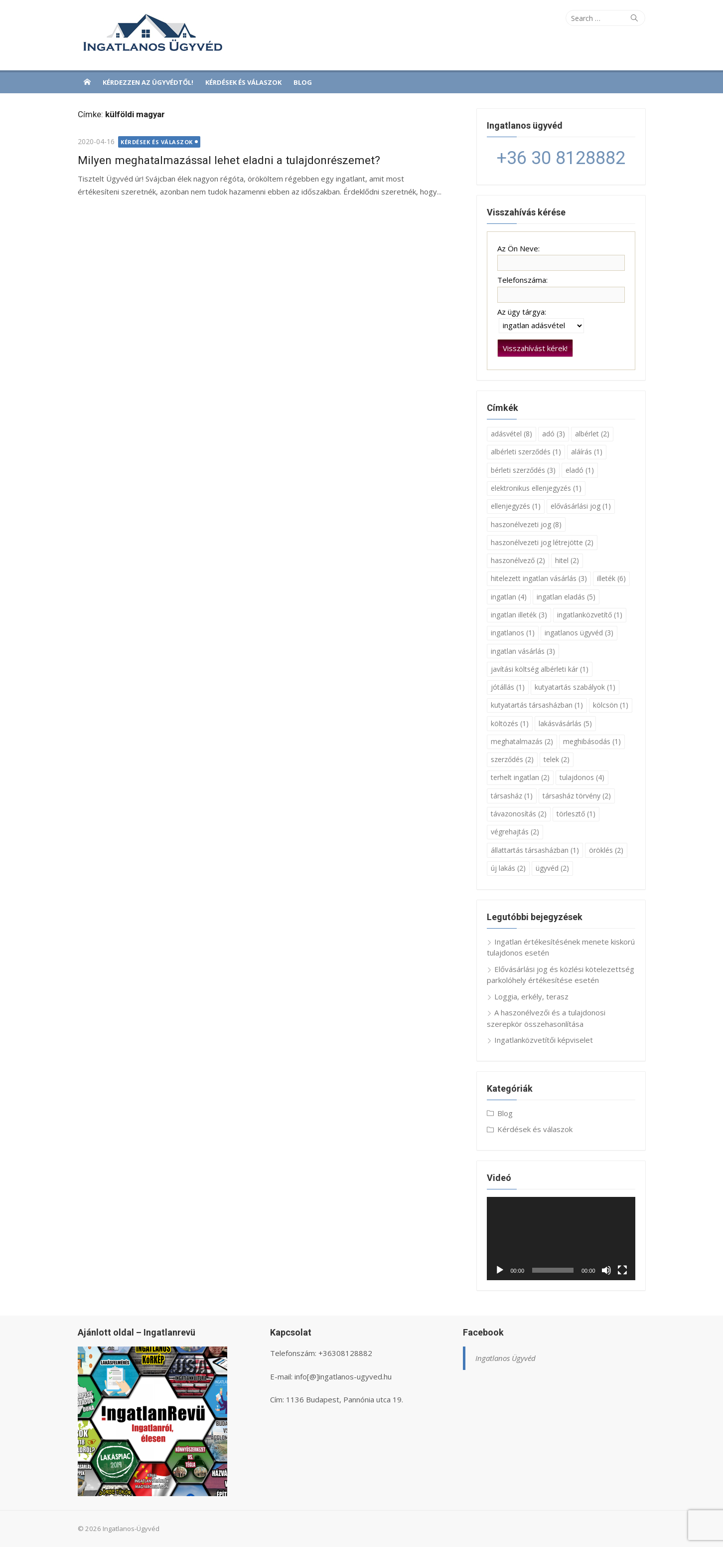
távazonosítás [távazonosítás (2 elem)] (519, 813)
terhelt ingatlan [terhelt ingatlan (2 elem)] (520, 777)
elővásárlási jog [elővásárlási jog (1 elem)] (581, 506)
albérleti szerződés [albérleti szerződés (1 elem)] (526, 451)
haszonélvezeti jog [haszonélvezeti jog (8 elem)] (526, 524)
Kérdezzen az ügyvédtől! (148, 82)
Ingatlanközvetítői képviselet (543, 1040)
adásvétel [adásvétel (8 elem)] (511, 433)
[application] (561, 1239)
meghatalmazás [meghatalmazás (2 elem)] (522, 741)
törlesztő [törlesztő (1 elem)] (576, 813)
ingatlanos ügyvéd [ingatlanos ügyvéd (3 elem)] (579, 632)
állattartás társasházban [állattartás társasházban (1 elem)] (535, 850)
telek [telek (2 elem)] (557, 759)
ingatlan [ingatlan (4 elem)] (509, 596)
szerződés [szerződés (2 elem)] (512, 759)
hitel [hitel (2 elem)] (567, 560)
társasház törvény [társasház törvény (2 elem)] (577, 795)
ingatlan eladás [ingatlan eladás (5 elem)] (566, 596)
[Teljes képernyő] (622, 1270)
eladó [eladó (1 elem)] (580, 470)
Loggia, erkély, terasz (531, 996)
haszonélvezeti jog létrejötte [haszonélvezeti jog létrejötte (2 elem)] (542, 542)
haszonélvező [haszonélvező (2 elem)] (518, 560)
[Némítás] (606, 1270)
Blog (302, 82)
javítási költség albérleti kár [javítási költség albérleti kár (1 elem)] (539, 669)
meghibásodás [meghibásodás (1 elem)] (592, 741)
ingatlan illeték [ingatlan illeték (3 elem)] (519, 614)
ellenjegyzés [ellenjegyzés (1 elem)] (516, 506)
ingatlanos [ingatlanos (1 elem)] (513, 632)
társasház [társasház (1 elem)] (512, 795)
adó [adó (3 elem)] (553, 433)
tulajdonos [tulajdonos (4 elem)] (582, 777)
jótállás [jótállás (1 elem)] (508, 687)
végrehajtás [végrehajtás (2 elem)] (515, 831)
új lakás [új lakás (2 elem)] (508, 868)
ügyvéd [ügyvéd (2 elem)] (552, 868)
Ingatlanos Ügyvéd (505, 1358)
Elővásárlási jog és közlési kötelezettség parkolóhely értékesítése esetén (560, 974)
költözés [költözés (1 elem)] (510, 723)
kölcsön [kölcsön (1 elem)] (610, 705)
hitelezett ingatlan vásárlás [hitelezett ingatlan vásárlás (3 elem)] (539, 578)
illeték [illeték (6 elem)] (611, 578)
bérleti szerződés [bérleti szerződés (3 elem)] (523, 470)
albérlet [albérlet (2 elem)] (592, 433)
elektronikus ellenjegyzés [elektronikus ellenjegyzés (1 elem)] (536, 488)
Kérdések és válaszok (243, 82)
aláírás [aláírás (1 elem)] (586, 451)
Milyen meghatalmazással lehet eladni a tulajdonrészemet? (229, 160)
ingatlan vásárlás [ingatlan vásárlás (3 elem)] (523, 651)
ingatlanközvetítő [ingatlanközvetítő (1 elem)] (589, 614)
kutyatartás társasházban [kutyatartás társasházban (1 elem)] (537, 705)
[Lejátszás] (500, 1270)
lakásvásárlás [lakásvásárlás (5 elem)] (565, 723)
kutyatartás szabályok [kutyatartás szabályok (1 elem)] (575, 687)
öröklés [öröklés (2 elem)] (606, 850)
